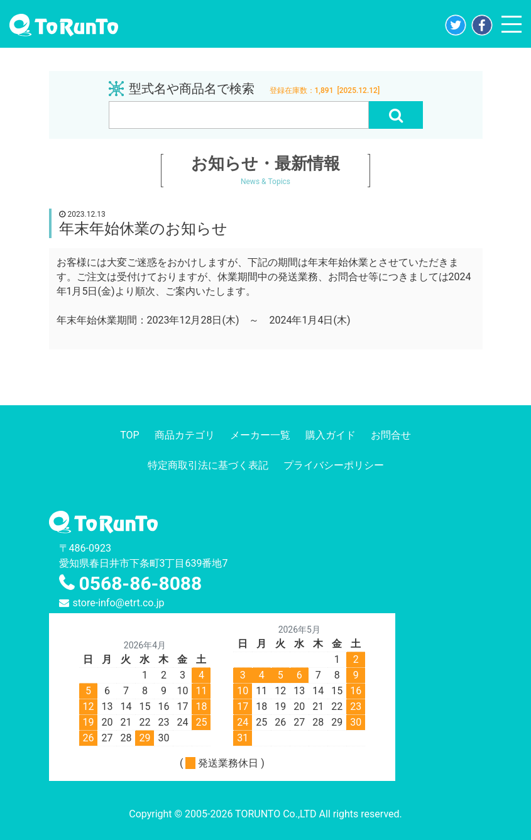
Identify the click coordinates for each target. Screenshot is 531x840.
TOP (129, 435)
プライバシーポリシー (333, 465)
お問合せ (391, 435)
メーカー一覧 (260, 435)
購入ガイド (330, 435)
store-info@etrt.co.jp (119, 603)
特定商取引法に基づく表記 (208, 465)
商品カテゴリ (185, 435)
